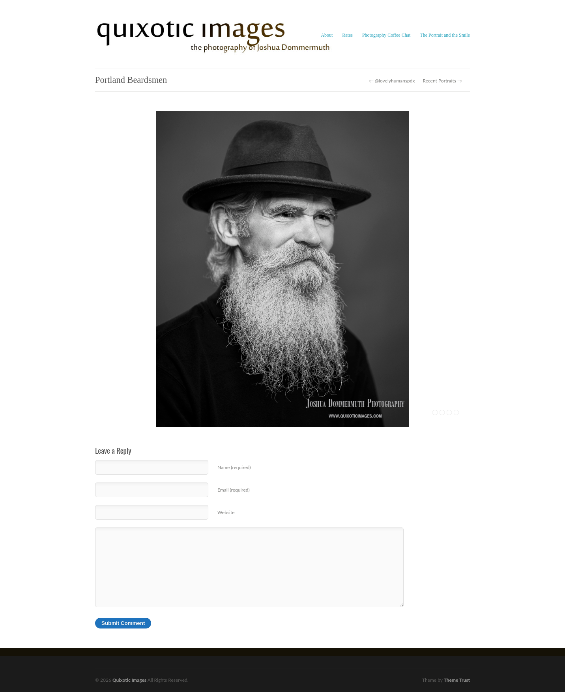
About (327, 35)
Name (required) (234, 467)
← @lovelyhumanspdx (392, 81)
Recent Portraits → (442, 81)
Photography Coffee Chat (386, 35)
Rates (347, 35)
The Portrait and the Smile (445, 35)
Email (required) (233, 490)
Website (226, 512)
